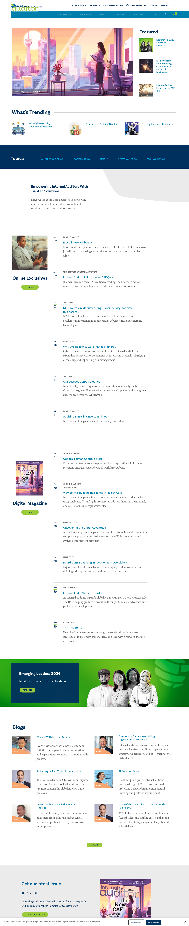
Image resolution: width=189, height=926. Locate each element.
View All (30, 284)
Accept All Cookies (153, 922)
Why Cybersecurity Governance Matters (42, 122)
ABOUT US (154, 5)
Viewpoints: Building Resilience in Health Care (92, 489)
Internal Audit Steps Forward (81, 590)
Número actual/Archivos (137, 5)
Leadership (85, 14)
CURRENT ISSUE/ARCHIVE (113, 5)
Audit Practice (64, 14)
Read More (27, 687)
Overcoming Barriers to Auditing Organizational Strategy (139, 735)
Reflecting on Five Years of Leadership (61, 766)
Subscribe (165, 5)
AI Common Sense (130, 766)
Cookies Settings (136, 922)
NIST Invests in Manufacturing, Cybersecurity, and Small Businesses (165, 64)
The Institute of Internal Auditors (86, 5)
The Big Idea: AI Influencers (152, 122)
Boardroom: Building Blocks (98, 122)
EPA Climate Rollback (76, 239)
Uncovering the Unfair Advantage (84, 524)
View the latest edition (35, 905)
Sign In (175, 5)
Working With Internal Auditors (56, 733)
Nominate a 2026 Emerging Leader (164, 41)
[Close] (185, 921)
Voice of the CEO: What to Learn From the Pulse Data (143, 797)
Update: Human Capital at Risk (83, 455)
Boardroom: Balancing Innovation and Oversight (94, 559)
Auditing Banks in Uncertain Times (85, 413)
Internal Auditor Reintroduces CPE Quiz (164, 85)
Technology (119, 14)
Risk (102, 14)
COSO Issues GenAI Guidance (81, 378)
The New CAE (71, 625)
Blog (157, 14)
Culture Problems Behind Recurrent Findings (59, 797)
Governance (140, 14)
